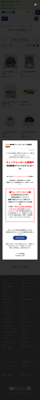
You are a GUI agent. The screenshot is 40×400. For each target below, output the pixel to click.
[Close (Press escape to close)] (35, 4)
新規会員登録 (20, 238)
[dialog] (20, 200)
